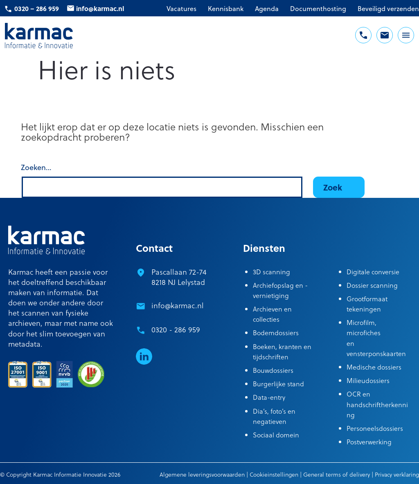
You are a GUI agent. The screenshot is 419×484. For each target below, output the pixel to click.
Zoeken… (36, 167)
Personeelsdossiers (375, 428)
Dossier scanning (372, 285)
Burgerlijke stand (278, 383)
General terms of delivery (336, 474)
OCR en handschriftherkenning (377, 404)
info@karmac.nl (100, 8)
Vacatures (181, 8)
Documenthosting (318, 8)
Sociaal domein (276, 434)
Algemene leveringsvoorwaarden (202, 474)
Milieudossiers (368, 380)
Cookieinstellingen (274, 474)
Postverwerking (369, 441)
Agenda (267, 8)
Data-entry (269, 397)
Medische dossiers (374, 367)
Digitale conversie (373, 271)
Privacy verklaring (397, 474)
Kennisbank (225, 8)
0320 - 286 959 (175, 329)
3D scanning (271, 271)
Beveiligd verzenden (388, 8)
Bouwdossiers (273, 370)
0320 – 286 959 (36, 8)
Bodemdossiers (276, 332)
